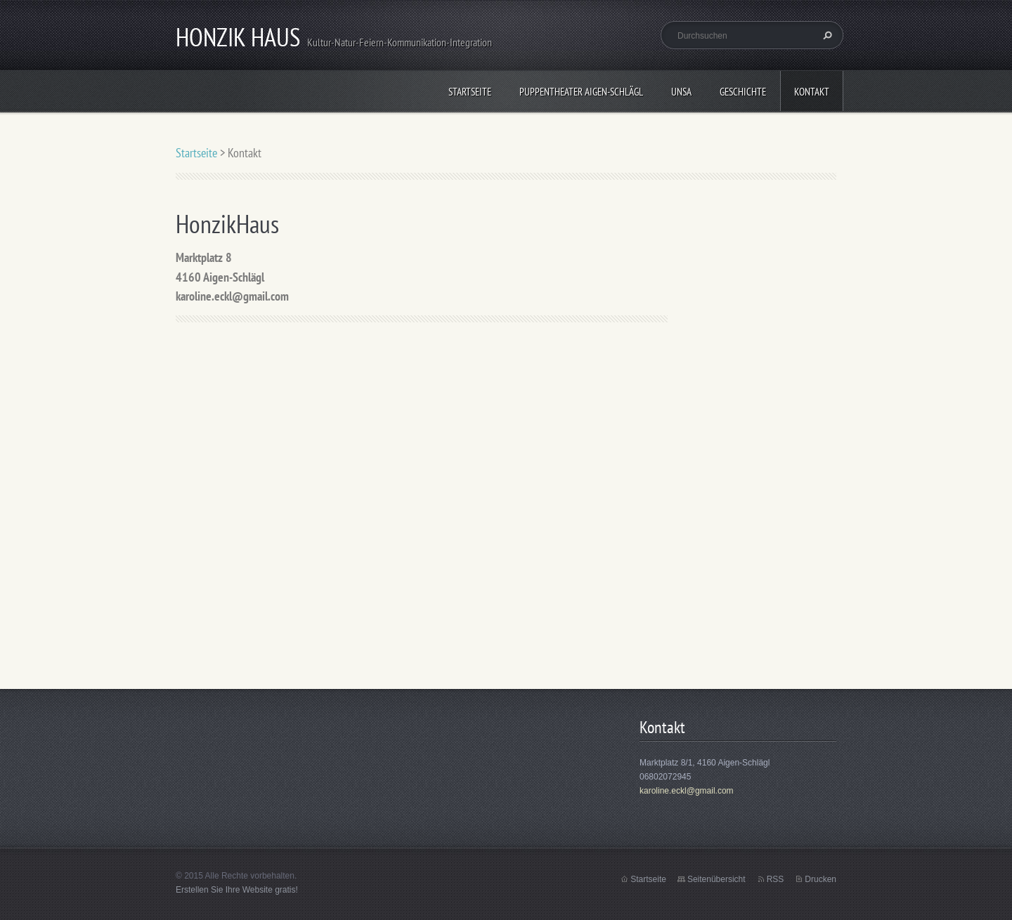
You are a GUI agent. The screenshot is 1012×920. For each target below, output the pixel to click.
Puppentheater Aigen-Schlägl (581, 91)
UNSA (681, 91)
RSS (775, 879)
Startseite (469, 91)
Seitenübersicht (716, 879)
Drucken (820, 879)
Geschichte (743, 91)
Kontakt (811, 91)
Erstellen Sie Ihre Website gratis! (237, 890)
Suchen (825, 35)
